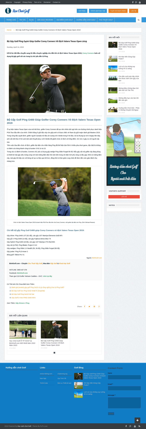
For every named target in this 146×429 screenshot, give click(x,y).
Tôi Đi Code (44, 383)
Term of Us (37, 2)
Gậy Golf (53, 263)
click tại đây (47, 276)
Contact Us (56, 2)
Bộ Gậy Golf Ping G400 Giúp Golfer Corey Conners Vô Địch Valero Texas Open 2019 (52, 343)
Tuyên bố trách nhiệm (118, 11)
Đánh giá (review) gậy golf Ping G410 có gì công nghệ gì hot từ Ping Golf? (38, 287)
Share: (79, 306)
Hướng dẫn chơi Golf (85, 20)
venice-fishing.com (46, 374)
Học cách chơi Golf (25, 426)
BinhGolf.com (97, 258)
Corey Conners (88, 53)
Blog (31, 20)
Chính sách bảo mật (98, 11)
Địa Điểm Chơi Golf (65, 20)
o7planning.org (62, 374)
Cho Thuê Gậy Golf (35, 263)
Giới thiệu (82, 11)
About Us (9, 2)
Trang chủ (11, 20)
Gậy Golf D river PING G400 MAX (24, 298)
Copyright (17, 2)
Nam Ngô (43, 378)
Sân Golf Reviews (45, 20)
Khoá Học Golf (64, 263)
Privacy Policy (27, 2)
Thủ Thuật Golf (106, 20)
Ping (27, 303)
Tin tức (22, 20)
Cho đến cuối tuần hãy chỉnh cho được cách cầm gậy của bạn (129, 78)
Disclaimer (47, 2)
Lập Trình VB (61, 378)
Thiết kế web (67, 383)
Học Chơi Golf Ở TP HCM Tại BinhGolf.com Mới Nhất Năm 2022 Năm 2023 (22, 343)
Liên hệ (133, 11)
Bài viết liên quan (18, 316)
